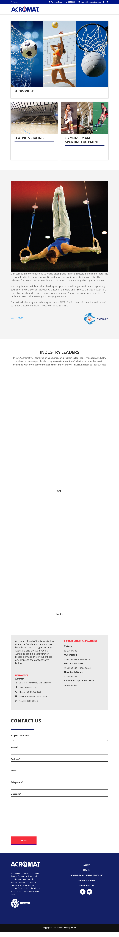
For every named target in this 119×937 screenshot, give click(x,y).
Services (86, 875)
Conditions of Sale (87, 890)
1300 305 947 (70, 659)
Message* (16, 793)
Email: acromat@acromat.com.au (33, 696)
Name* (14, 747)
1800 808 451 (86, 659)
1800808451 (71, 2)
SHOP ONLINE (24, 91)
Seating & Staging (29, 138)
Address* (15, 759)
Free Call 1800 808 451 (29, 701)
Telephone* (17, 782)
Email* (14, 770)
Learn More (17, 317)
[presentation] (30, 831)
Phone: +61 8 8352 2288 (30, 692)
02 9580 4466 (70, 676)
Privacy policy (70, 933)
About (87, 870)
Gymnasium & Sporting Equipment (86, 880)
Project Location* (20, 735)
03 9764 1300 (70, 650)
